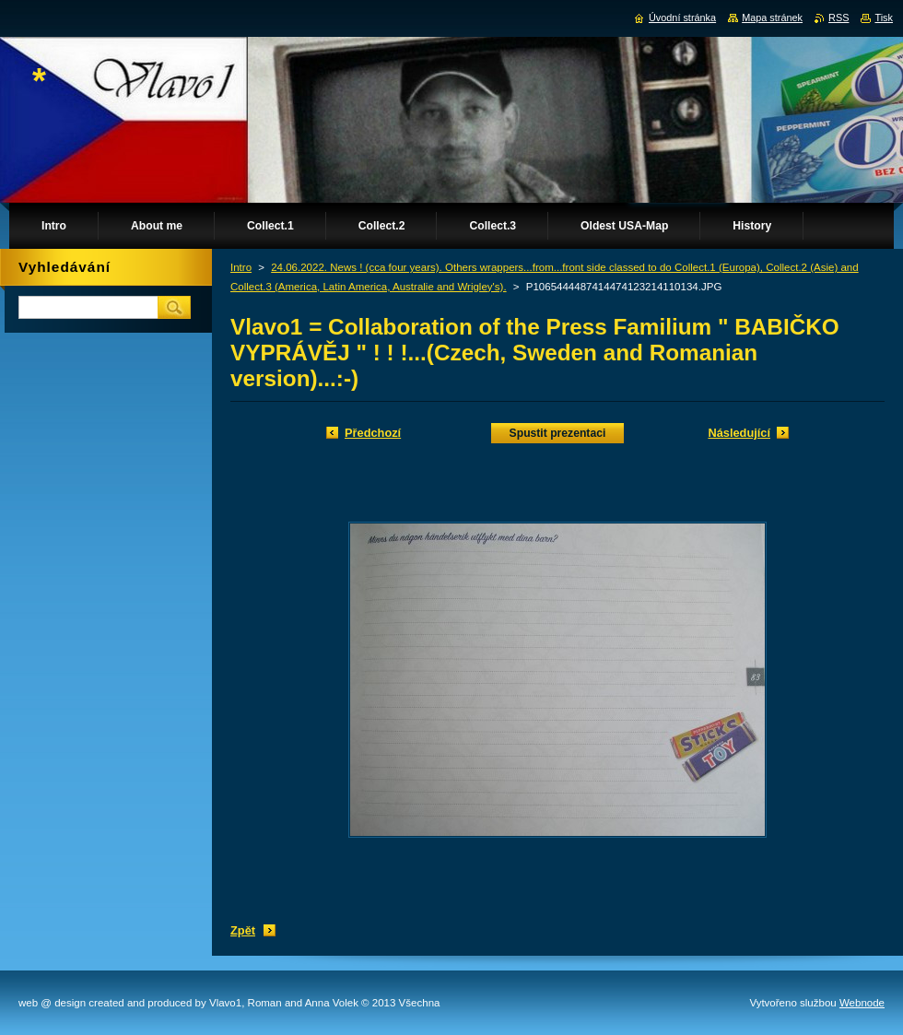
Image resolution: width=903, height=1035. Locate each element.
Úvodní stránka (682, 17)
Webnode (862, 1002)
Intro (241, 267)
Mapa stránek (772, 17)
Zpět (242, 930)
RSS (838, 17)
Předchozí (373, 433)
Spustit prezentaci (558, 433)
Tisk (883, 17)
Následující (739, 433)
